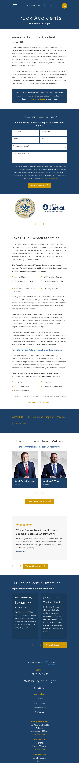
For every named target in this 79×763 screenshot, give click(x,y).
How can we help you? (21, 153)
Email (43, 139)
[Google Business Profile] (39, 688)
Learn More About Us (39, 502)
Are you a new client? (21, 146)
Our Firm (39, 699)
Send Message (39, 185)
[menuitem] (39, 424)
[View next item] (42, 224)
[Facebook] (35, 688)
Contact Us (39, 713)
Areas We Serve (39, 708)
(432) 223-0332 (39, 673)
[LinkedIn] (44, 688)
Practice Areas (39, 704)
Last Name (45, 131)
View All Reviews (35, 566)
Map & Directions (39, 735)
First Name (17, 131)
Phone (15, 139)
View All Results (55, 645)
